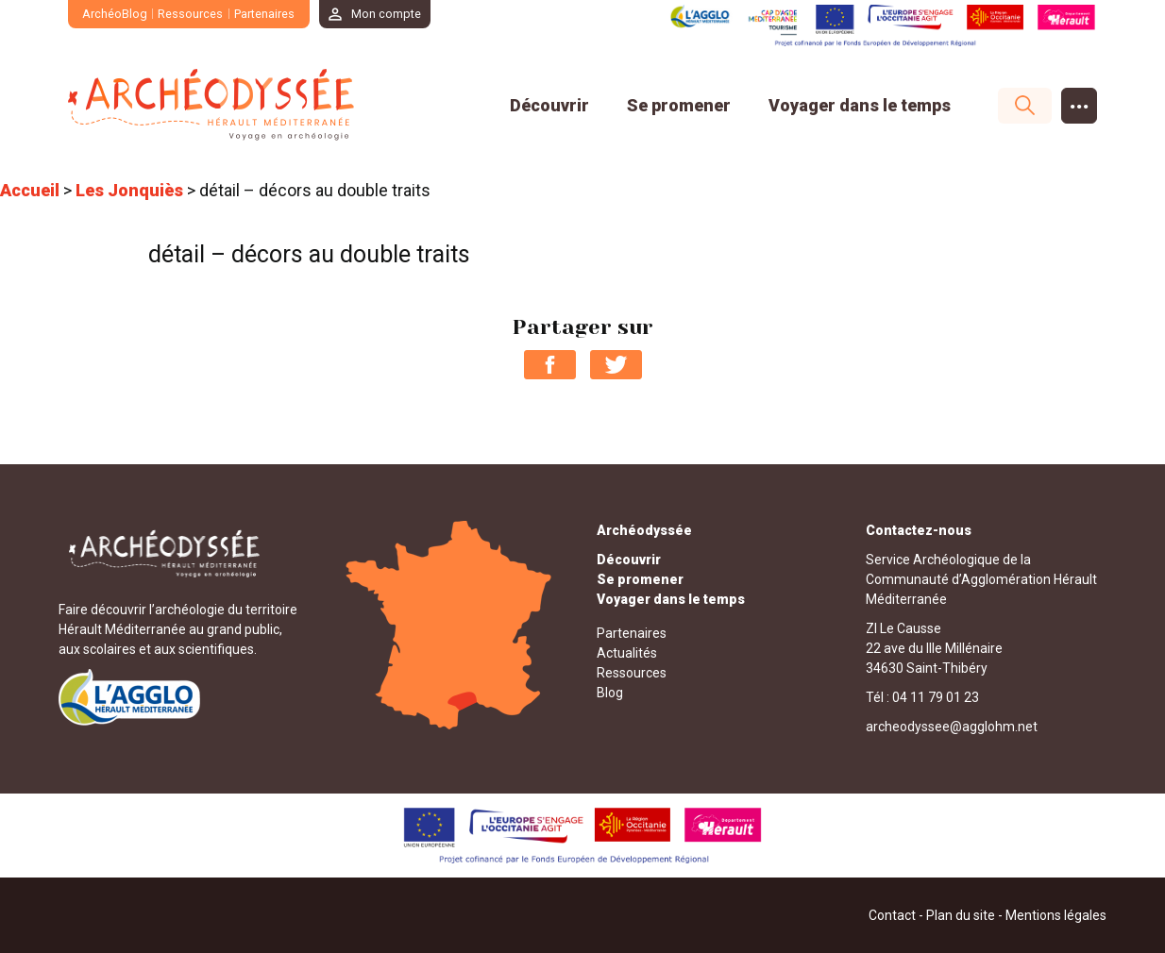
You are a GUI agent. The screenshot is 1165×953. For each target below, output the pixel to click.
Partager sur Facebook (550, 363)
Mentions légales (1055, 914)
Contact (892, 914)
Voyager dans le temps (859, 105)
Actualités (627, 652)
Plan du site (960, 914)
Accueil (29, 190)
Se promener (679, 105)
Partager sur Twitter (616, 363)
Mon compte (387, 14)
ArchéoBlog (114, 14)
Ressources (191, 14)
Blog (610, 691)
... (1079, 100)
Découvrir (549, 105)
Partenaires (264, 14)
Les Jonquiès (129, 190)
